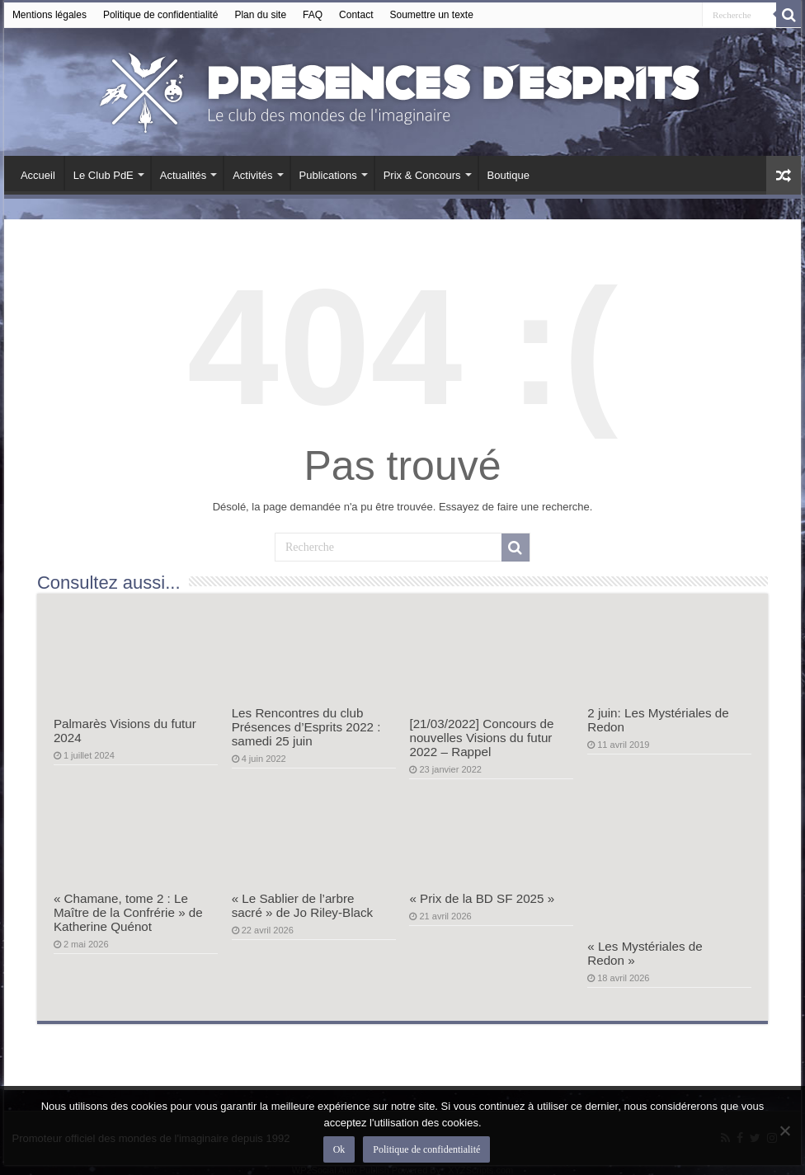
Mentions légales (49, 15)
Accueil (38, 175)
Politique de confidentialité (160, 15)
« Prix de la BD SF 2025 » (481, 898)
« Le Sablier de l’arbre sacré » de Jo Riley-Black (303, 905)
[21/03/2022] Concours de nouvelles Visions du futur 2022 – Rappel (481, 738)
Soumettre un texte (431, 15)
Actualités (183, 175)
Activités (252, 175)
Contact (356, 15)
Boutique (508, 175)
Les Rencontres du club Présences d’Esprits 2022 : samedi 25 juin (306, 727)
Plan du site (260, 15)
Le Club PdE (103, 175)
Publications (328, 175)
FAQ (312, 15)
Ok (339, 1149)
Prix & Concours (422, 175)
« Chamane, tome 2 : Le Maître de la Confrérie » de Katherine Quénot (128, 912)
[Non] (784, 1130)
